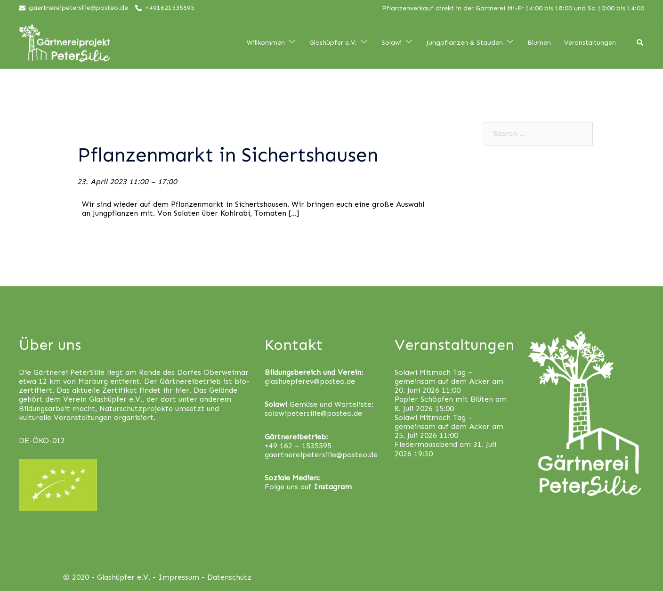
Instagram (333, 486)
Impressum (178, 577)
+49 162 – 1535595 (298, 445)
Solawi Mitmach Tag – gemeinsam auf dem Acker (442, 377)
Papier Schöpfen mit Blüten (444, 399)
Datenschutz (229, 577)
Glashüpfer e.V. (333, 43)
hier (182, 390)
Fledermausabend (426, 444)
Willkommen (266, 43)
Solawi (391, 43)
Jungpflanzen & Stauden (464, 43)
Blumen (539, 43)
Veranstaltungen (590, 43)
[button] (643, 13)
